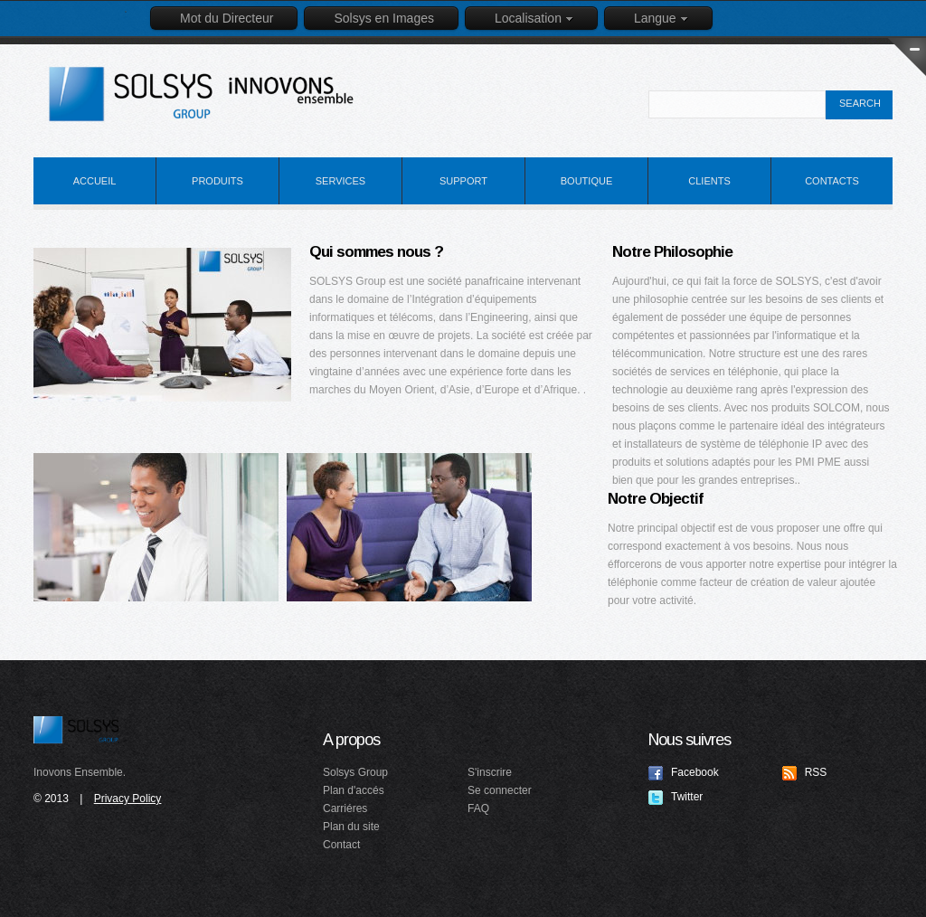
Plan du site (351, 826)
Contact (341, 844)
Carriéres (345, 808)
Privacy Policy (128, 798)
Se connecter (500, 790)
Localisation (534, 18)
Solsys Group (75, 730)
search (860, 103)
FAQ (478, 808)
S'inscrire (490, 772)
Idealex (218, 94)
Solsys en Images (384, 18)
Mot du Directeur (226, 18)
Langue (661, 18)
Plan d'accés (353, 790)
